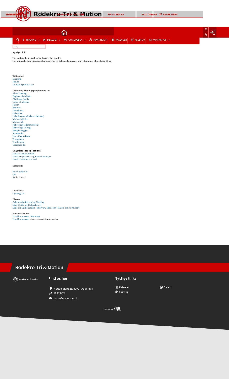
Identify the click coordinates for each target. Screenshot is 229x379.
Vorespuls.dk (19, 144)
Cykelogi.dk (18, 193)
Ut (23, 84)
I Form (16, 104)
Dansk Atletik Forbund (23, 153)
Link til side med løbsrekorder (27, 205)
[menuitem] (18, 32)
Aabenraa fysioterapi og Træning (28, 202)
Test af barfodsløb (21, 136)
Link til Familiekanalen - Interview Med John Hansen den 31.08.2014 (46, 207)
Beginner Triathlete (22, 96)
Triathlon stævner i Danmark (26, 216)
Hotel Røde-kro (20, 171)
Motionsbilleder (20, 119)
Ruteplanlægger (20, 130)
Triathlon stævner (21, 219)
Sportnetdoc (18, 133)
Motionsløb (18, 122)
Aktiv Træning (19, 93)
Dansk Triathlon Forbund (25, 159)
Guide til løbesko (21, 102)
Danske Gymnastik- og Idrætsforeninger (32, 156)
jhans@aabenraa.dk (66, 298)
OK (14, 174)
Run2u (16, 81)
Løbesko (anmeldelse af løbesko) (28, 116)
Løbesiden (18, 113)
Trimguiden (18, 139)
